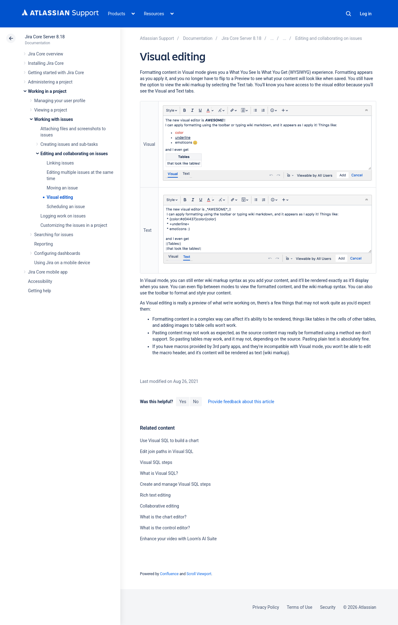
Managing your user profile (59, 100)
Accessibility (40, 281)
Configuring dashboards (57, 253)
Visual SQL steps (156, 462)
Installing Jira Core (46, 63)
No (196, 401)
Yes (182, 401)
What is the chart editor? (163, 516)
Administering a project (50, 81)
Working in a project (47, 91)
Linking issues (60, 162)
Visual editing (60, 197)
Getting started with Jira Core (56, 72)
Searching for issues (53, 234)
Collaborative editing (159, 505)
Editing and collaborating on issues (74, 153)
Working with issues (53, 119)
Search (349, 14)
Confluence (169, 574)
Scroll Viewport (199, 574)
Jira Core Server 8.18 (45, 36)
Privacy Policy (265, 607)
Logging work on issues (63, 215)
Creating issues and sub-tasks (69, 144)
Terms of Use (299, 607)
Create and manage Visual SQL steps (175, 484)
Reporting (43, 243)
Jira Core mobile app (47, 272)
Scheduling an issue (66, 206)
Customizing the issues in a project (73, 225)
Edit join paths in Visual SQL (166, 451)
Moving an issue (62, 187)
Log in (366, 13)
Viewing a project (50, 109)
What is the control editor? (165, 527)
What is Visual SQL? (159, 473)
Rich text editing (155, 495)
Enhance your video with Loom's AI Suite (178, 538)
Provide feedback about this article (241, 401)
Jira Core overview (45, 53)
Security (328, 607)
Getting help (39, 290)
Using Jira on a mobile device (62, 262)
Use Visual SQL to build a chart (169, 440)
